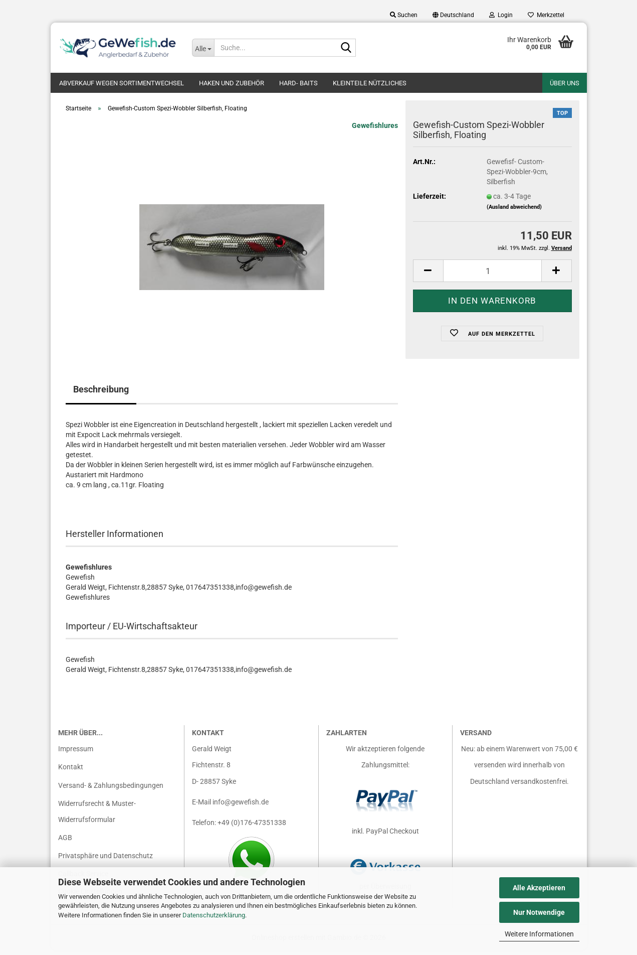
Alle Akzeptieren (539, 888)
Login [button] (501, 15)
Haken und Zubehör (231, 83)
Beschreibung (101, 394)
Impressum (75, 754)
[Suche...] (203, 48)
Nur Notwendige (539, 912)
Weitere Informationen (539, 934)
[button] (453, 15)
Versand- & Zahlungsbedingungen (110, 790)
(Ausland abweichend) (514, 212)
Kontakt (70, 772)
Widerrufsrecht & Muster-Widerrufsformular (97, 816)
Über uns (564, 83)
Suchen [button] (403, 15)
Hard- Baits (298, 83)
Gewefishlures (375, 130)
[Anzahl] (492, 275)
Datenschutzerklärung (213, 915)
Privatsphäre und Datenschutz (105, 861)
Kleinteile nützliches (369, 83)
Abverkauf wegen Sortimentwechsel (121, 83)
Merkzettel (546, 15)
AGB (65, 843)
